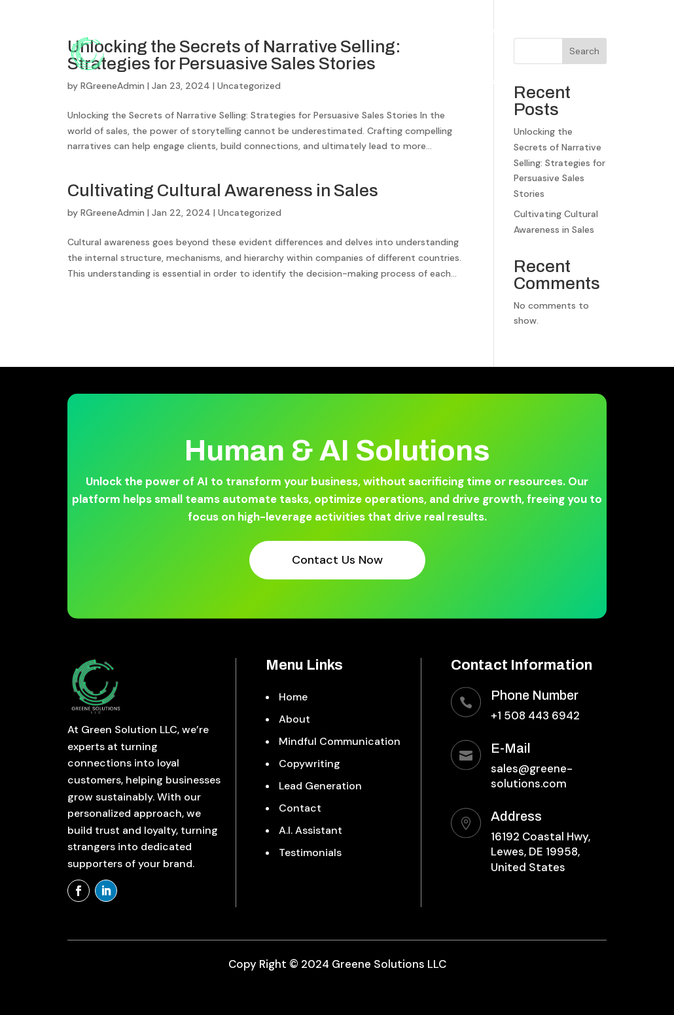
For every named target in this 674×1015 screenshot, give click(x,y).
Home (177, 31)
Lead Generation (508, 31)
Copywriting (421, 31)
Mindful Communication (314, 31)
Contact (585, 31)
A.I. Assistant (497, 81)
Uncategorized (249, 212)
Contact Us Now (337, 560)
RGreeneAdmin (112, 212)
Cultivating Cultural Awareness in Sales (222, 190)
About (222, 31)
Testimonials (575, 81)
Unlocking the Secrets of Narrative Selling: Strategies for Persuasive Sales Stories (559, 162)
